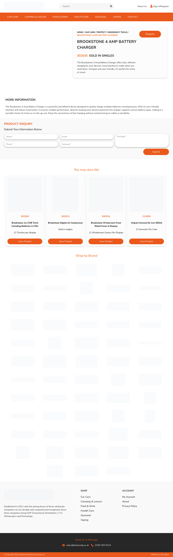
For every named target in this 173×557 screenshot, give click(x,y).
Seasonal (101, 16)
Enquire (150, 34)
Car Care (12, 16)
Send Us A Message (86, 539)
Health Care (87, 510)
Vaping (117, 16)
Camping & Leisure (35, 16)
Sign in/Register (161, 6)
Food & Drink (60, 16)
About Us (142, 6)
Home (80, 32)
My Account (128, 497)
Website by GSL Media (160, 554)
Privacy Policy (129, 506)
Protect (101, 32)
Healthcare (81, 16)
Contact (133, 16)
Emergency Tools (117, 32)
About (125, 501)
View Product (24, 241)
